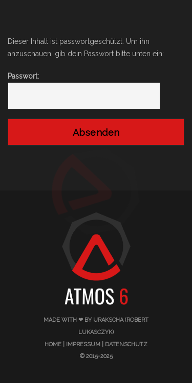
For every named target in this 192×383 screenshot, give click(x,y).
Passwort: (84, 91)
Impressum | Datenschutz (106, 344)
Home (53, 344)
